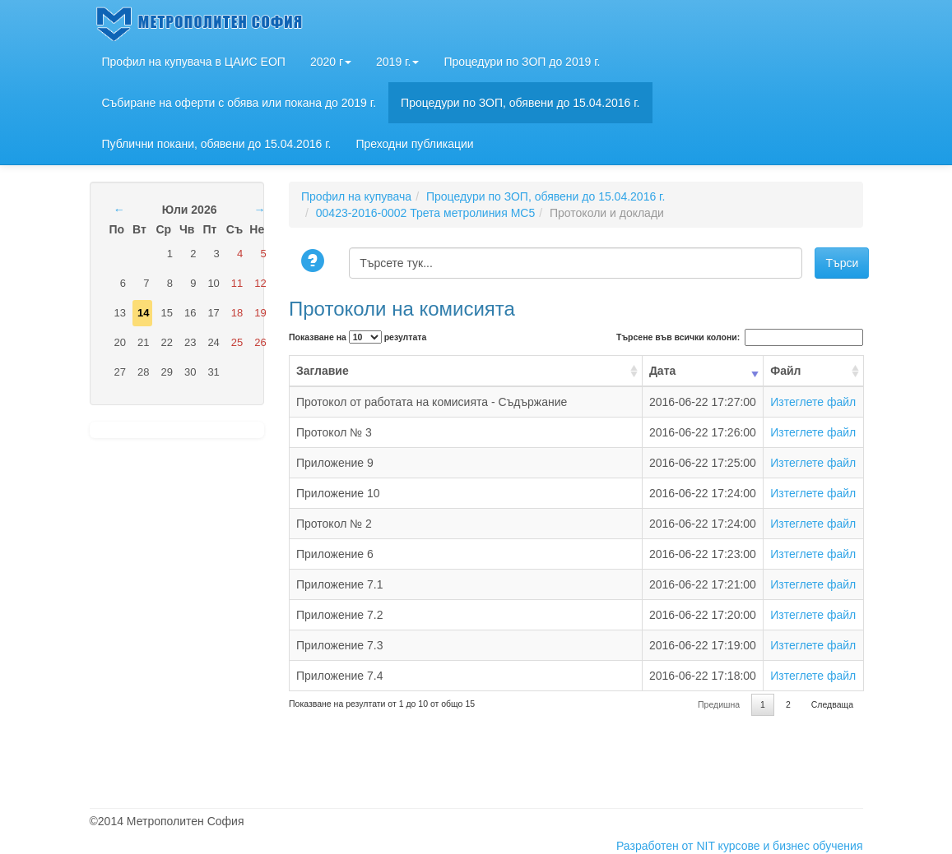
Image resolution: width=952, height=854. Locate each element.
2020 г (330, 61)
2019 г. (397, 61)
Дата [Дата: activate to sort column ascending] (662, 370)
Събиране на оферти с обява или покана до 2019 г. (239, 102)
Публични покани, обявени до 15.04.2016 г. (217, 143)
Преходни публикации (414, 143)
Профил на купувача (356, 196)
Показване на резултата (357, 337)
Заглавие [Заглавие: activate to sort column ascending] (322, 370)
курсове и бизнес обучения (790, 845)
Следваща (832, 704)
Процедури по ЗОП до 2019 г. (521, 61)
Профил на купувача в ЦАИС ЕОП (194, 61)
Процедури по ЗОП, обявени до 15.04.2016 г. (520, 102)
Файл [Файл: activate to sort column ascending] (785, 370)
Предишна (719, 704)
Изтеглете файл (813, 402)
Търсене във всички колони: (739, 337)
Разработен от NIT (665, 845)
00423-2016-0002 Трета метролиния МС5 (425, 212)
